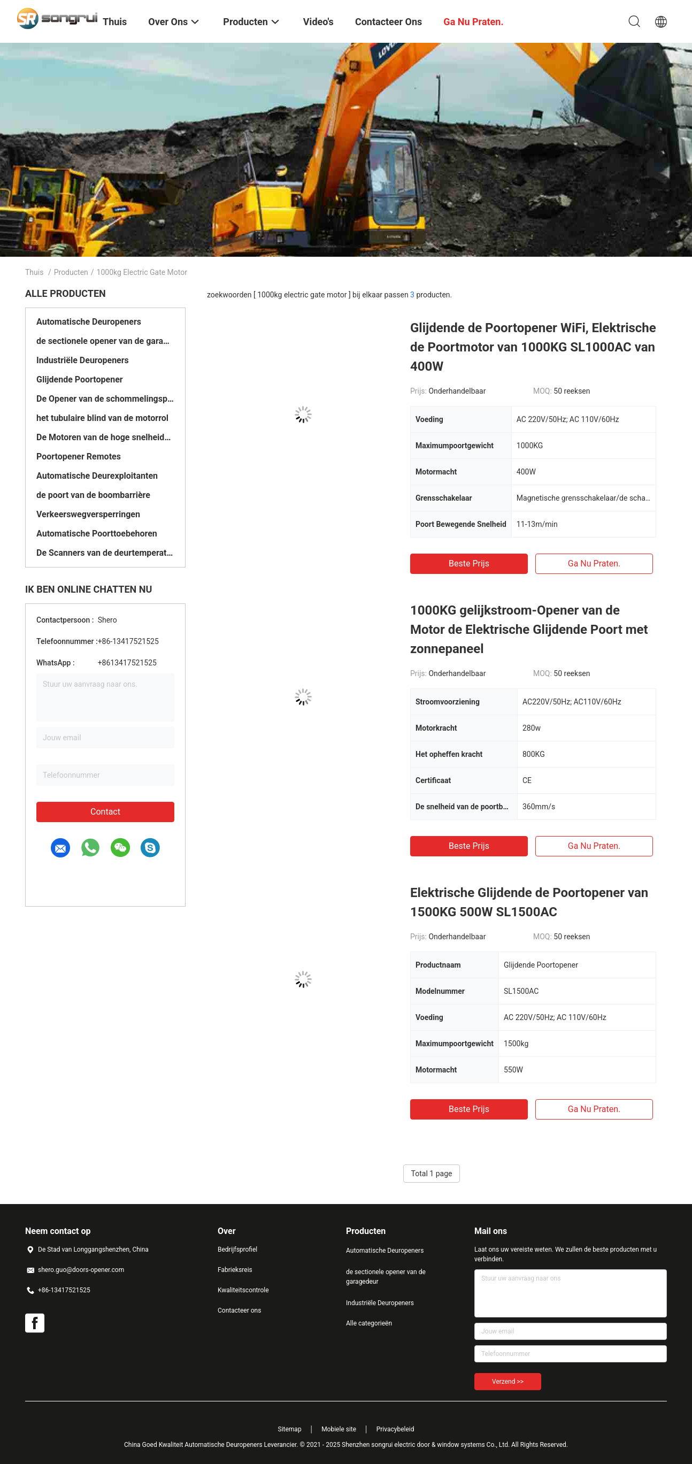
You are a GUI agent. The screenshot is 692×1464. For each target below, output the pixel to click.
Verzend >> (508, 1381)
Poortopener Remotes (78, 456)
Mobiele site (338, 1429)
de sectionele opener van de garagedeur (105, 341)
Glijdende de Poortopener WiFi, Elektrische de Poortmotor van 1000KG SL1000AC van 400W (533, 347)
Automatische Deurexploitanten (97, 476)
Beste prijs (469, 563)
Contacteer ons (239, 1310)
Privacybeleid (395, 1429)
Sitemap (290, 1429)
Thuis (34, 272)
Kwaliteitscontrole (243, 1290)
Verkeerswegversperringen (88, 514)
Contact (105, 812)
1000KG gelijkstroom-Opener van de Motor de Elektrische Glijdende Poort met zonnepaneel (529, 629)
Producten (71, 272)
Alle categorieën (369, 1323)
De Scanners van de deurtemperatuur (105, 553)
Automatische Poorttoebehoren (96, 533)
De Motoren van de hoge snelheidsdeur (105, 437)
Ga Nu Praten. (594, 563)
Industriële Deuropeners (82, 360)
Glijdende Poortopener (79, 379)
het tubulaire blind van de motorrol (102, 418)
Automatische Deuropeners (88, 322)
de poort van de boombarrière (93, 495)
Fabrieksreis (235, 1270)
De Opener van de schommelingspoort (105, 399)
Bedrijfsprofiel (237, 1249)
